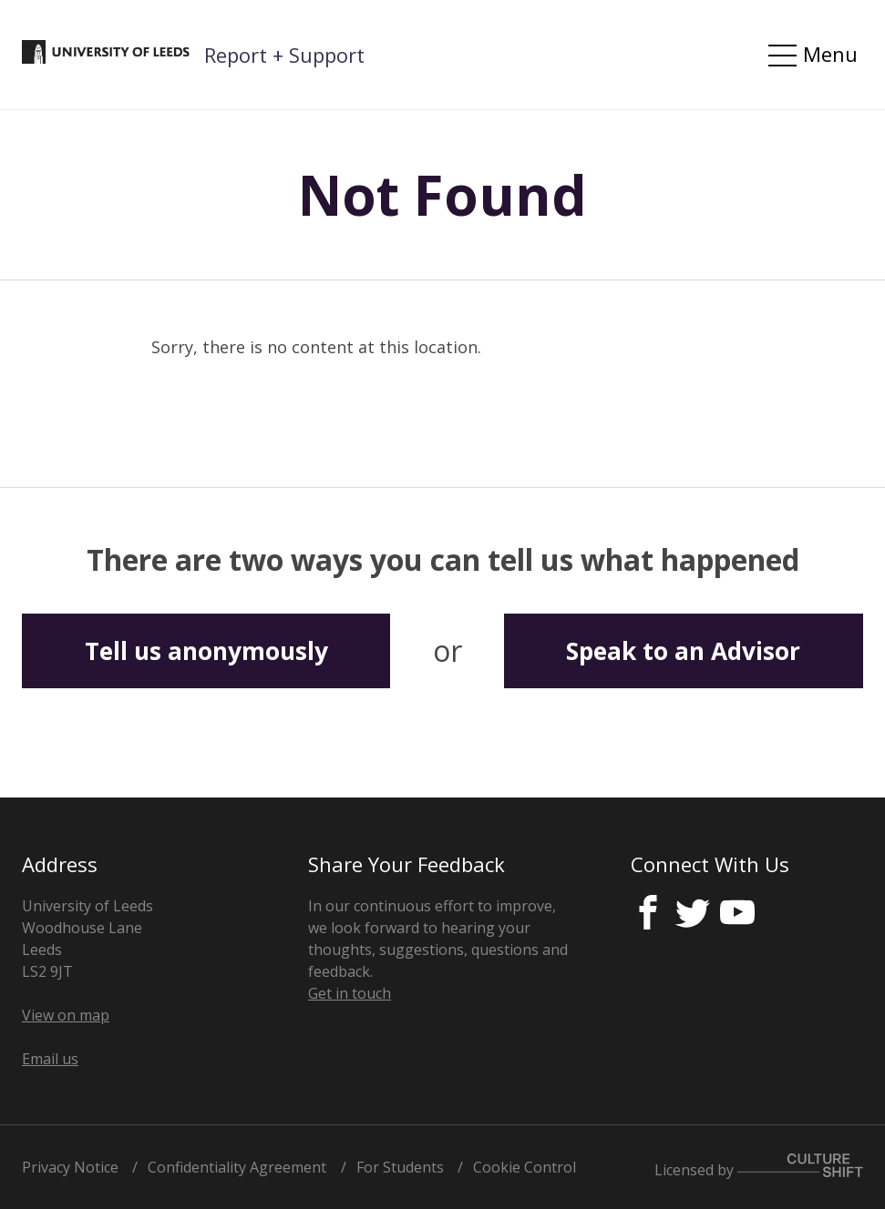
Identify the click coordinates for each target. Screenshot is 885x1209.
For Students (400, 1167)
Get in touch (349, 993)
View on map (65, 1015)
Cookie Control (524, 1167)
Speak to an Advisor (683, 651)
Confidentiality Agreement (237, 1167)
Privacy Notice (70, 1167)
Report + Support (284, 54)
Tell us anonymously (206, 651)
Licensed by (758, 1166)
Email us (50, 1059)
